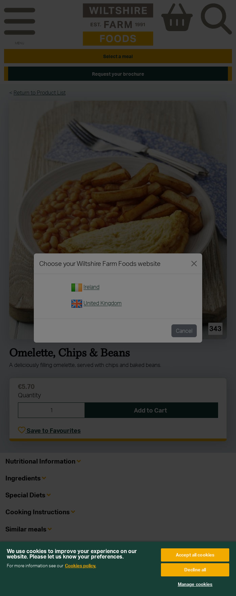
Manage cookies (195, 584)
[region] (118, 569)
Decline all (195, 569)
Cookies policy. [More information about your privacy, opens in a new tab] (80, 565)
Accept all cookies (195, 554)
